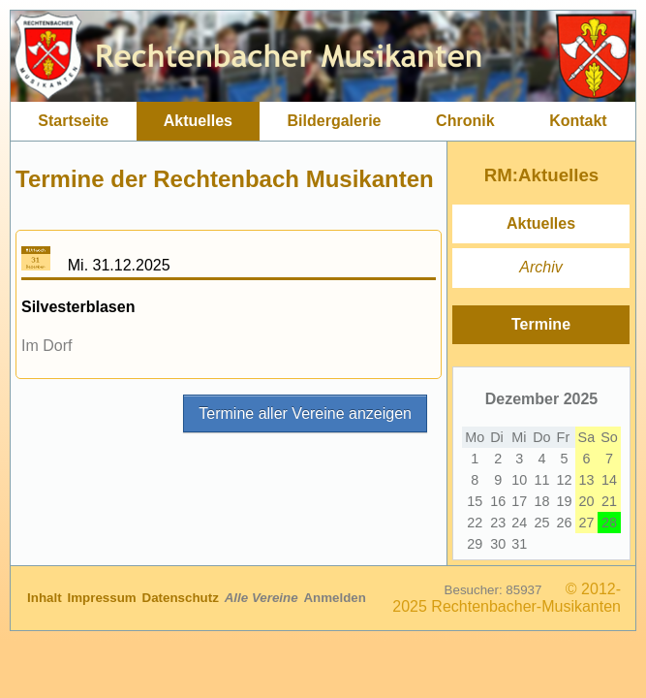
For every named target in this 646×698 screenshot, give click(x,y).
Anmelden (334, 597)
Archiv (540, 267)
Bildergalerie (335, 120)
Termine (540, 324)
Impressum (104, 597)
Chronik (465, 120)
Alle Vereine (263, 597)
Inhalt (46, 597)
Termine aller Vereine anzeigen (305, 413)
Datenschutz (182, 597)
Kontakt (578, 120)
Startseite (73, 120)
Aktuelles (198, 120)
